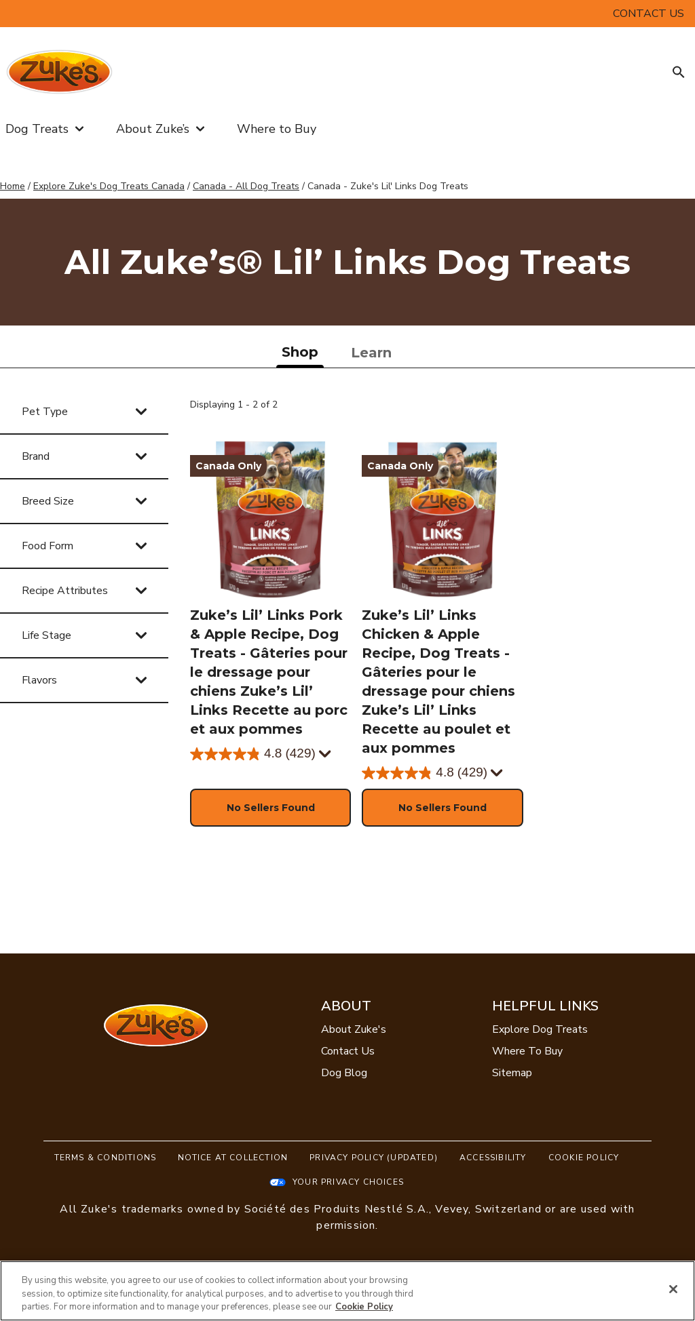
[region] (347, 1291)
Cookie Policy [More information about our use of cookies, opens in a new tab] (364, 1307)
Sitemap (512, 1072)
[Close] (673, 1289)
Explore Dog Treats (540, 1029)
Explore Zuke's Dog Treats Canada (109, 186)
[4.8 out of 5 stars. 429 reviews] (253, 754)
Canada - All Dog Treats (246, 186)
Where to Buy (276, 129)
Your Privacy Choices (348, 1182)
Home (12, 186)
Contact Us (348, 1051)
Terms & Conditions (105, 1157)
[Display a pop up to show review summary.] (325, 754)
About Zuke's (353, 1029)
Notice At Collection (233, 1157)
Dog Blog (344, 1072)
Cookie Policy (584, 1157)
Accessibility (493, 1157)
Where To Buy (527, 1051)
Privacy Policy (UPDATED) (373, 1157)
